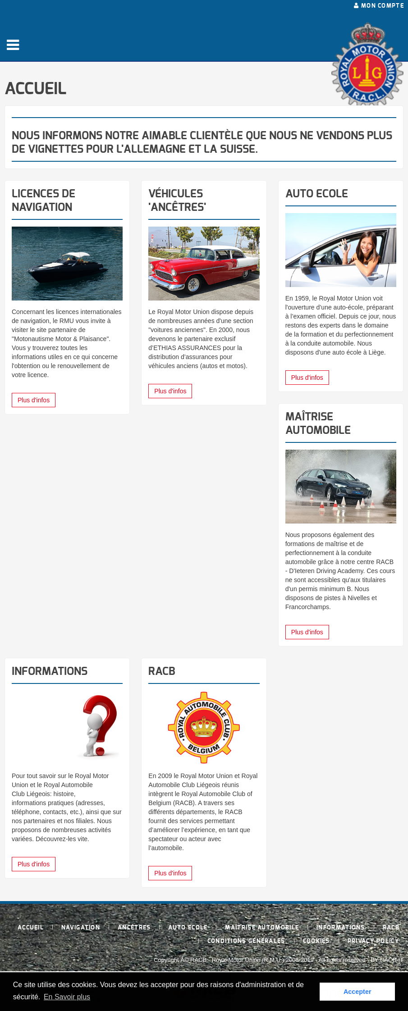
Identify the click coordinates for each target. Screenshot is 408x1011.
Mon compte (379, 6)
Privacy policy (373, 941)
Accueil (31, 928)
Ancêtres (134, 928)
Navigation (80, 928)
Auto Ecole (187, 928)
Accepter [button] (357, 991)
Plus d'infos (34, 400)
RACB (391, 928)
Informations (340, 928)
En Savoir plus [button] (67, 997)
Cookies (316, 941)
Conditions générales (246, 941)
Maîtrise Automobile (262, 928)
